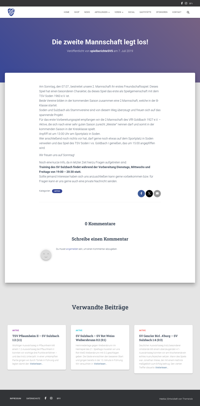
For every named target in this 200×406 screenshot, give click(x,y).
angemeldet (72, 249)
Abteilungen (102, 12)
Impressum (15, 398)
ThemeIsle (187, 399)
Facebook (182, 3)
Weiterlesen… (36, 363)
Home (66, 12)
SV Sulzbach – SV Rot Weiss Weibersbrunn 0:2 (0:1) (95, 338)
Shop (76, 12)
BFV (191, 3)
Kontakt (176, 12)
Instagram (186, 3)
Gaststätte (145, 12)
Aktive (57, 191)
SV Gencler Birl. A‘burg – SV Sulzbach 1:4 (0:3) (158, 338)
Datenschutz (33, 398)
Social (131, 12)
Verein (119, 12)
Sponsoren (162, 12)
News (87, 12)
